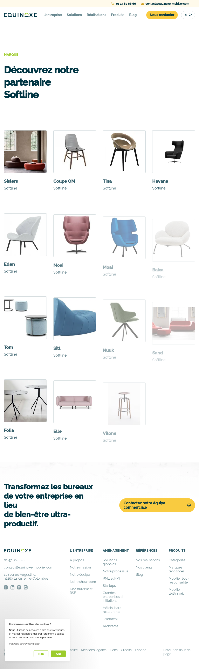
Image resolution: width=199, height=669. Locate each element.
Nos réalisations (148, 560)
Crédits (126, 650)
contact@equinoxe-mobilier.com (165, 3)
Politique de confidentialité (24, 643)
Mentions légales (94, 650)
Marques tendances (177, 569)
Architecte (110, 626)
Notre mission (80, 567)
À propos (77, 560)
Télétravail (110, 619)
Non (41, 653)
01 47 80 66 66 (123, 3)
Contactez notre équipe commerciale (157, 505)
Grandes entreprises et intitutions (113, 597)
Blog (133, 15)
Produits (117, 15)
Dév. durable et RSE (81, 591)
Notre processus (115, 571)
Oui (58, 653)
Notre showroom (83, 582)
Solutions (74, 15)
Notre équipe (80, 575)
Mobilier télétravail (176, 591)
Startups (109, 586)
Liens (114, 650)
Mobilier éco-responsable (179, 580)
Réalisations (96, 15)
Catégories (177, 560)
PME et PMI (111, 578)
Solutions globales (110, 562)
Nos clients (144, 567)
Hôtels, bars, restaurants (112, 610)
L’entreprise (52, 15)
